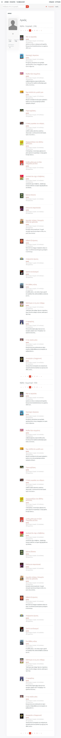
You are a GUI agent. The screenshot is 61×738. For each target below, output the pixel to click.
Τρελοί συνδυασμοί (32, 272)
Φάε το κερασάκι (31, 37)
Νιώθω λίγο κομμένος (33, 74)
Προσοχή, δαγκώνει (32, 55)
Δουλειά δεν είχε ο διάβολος (35, 176)
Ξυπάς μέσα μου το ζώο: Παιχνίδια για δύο (34, 163)
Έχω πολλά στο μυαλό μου (34, 92)
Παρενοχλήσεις (31, 111)
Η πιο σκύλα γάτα (31, 340)
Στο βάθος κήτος (31, 284)
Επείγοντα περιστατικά (33, 208)
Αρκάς (27, 39)
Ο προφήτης (30, 321)
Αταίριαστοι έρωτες (32, 259)
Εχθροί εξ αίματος (32, 240)
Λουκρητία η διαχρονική (34, 358)
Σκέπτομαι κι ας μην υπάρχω (35, 303)
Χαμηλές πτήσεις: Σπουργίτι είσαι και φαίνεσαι (35, 221)
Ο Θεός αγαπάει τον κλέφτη (35, 123)
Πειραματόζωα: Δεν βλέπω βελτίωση (34, 142)
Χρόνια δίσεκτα (31, 195)
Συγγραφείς (51, 6)
